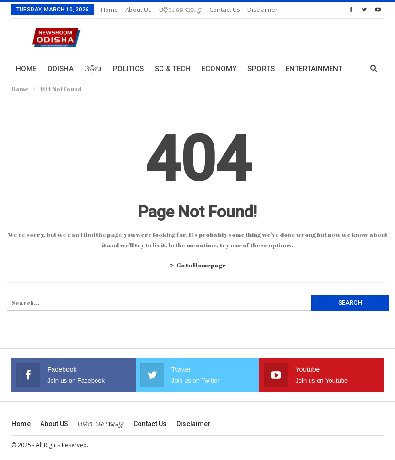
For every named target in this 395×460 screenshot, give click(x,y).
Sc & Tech (173, 68)
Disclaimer (193, 424)
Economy (219, 68)
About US (138, 9)
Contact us (224, 9)
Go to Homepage (198, 265)
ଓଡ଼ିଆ (93, 68)
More (257, 9)
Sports (261, 68)
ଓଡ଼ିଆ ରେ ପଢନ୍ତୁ (180, 9)
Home (109, 9)
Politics (128, 68)
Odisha (60, 68)
